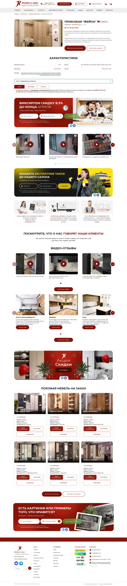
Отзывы (99, 10)
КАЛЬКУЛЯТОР (80, 4)
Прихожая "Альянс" (23, 411)
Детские (55, 560)
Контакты (109, 10)
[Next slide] (112, 144)
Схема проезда (93, 565)
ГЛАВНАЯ (16, 14)
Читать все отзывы (63, 339)
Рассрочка (70, 10)
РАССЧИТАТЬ (37, 428)
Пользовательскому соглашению (43, 122)
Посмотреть (63, 370)
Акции (80, 10)
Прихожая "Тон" (22, 460)
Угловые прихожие (34, 14)
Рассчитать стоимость (96, 48)
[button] (56, 163)
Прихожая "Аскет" (56, 460)
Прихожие (24, 14)
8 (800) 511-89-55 (99, 90)
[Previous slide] (14, 144)
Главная (17, 10)
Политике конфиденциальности (28, 122)
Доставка (31, 86)
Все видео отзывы (63, 289)
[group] (30, 144)
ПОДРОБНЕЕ (30, 434)
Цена (19, 86)
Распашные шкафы (58, 555)
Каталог (41, 10)
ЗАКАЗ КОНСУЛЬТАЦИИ (23, 428)
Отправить (71, 116)
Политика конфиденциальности (106, 583)
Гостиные (55, 558)
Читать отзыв (22, 327)
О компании (28, 10)
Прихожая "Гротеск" (90, 411)
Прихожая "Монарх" (90, 460)
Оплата (43, 86)
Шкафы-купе (56, 552)
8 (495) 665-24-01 (22, 92)
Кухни (54, 549)
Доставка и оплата (56, 10)
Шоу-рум (90, 10)
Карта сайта (37, 577)
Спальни (55, 566)
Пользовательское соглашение (91, 583)
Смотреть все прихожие (52, 494)
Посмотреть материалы (74, 494)
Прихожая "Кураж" (56, 411)
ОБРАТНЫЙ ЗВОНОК (64, 3)
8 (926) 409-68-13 (34, 92)
